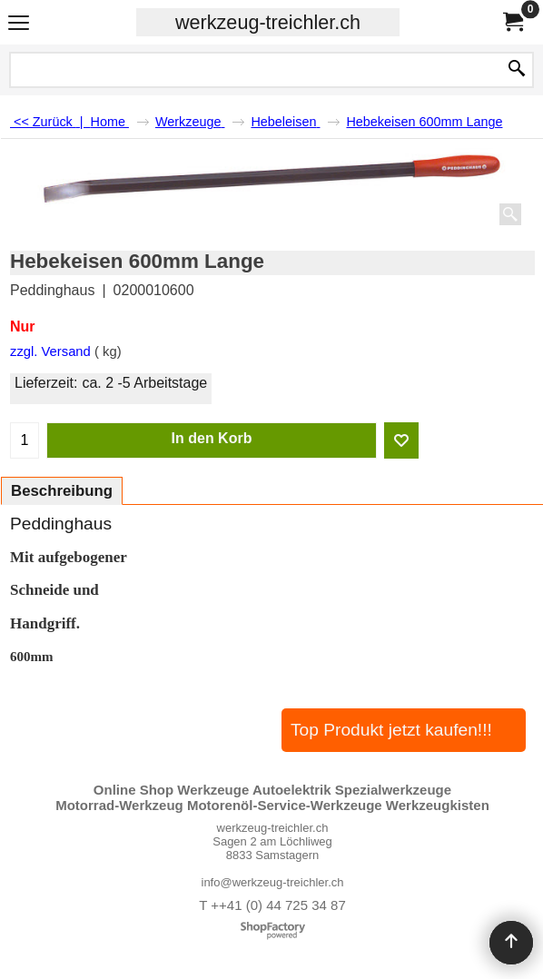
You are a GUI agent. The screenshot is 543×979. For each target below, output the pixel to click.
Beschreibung (62, 490)
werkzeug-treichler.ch (267, 22)
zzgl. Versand (50, 351)
